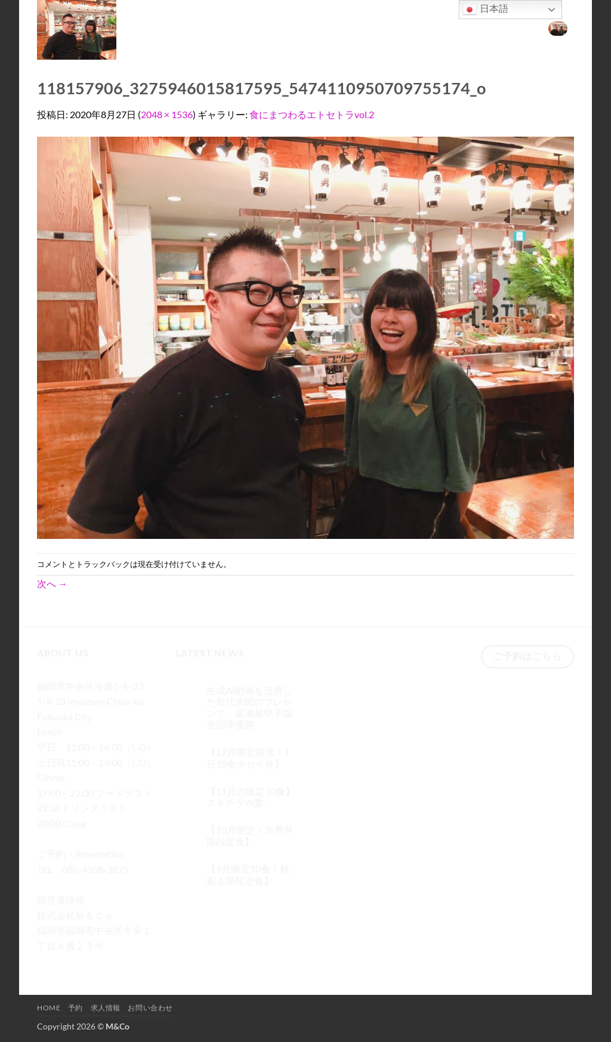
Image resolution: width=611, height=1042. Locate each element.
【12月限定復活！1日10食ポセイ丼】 (247, 757)
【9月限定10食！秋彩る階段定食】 (247, 874)
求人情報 (453, 28)
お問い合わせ (506, 28)
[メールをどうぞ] (112, 963)
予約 (416, 28)
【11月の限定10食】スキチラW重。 (250, 796)
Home (384, 28)
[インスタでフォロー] (69, 963)
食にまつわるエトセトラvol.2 (311, 114)
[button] (558, 28)
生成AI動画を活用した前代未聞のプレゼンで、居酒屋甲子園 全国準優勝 (249, 707)
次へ (52, 583)
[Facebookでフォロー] (48, 963)
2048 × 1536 (167, 114)
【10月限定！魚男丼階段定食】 (250, 835)
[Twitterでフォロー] (91, 963)
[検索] (355, 28)
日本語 (485, 9)
